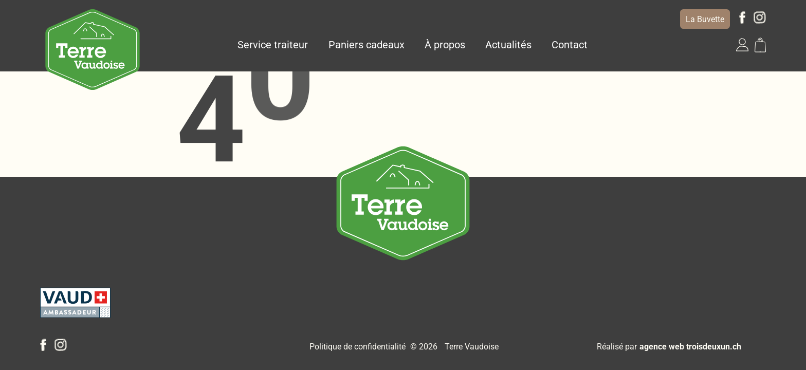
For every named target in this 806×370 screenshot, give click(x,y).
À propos (445, 45)
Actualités (508, 45)
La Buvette (705, 19)
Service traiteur (272, 45)
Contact (570, 45)
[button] (742, 44)
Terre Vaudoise (472, 346)
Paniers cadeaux (366, 45)
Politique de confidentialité (357, 346)
